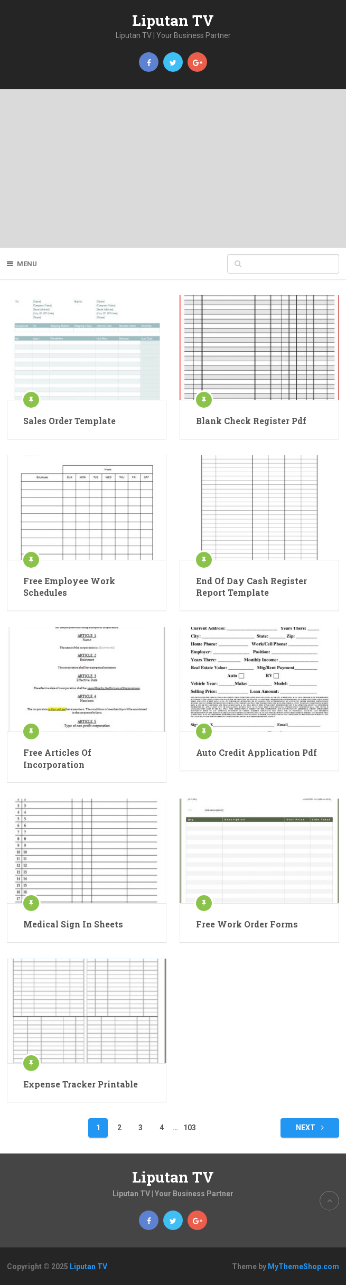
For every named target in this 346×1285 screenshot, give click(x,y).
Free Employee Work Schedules (69, 586)
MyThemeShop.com (303, 1266)
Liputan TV (173, 20)
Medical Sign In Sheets (73, 924)
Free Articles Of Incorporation (57, 758)
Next (310, 1127)
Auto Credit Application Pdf (256, 752)
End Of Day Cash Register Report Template (251, 586)
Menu (27, 264)
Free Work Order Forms (247, 924)
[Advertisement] (173, 168)
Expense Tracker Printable (80, 1084)
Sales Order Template (69, 420)
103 (189, 1127)
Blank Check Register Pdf (251, 420)
